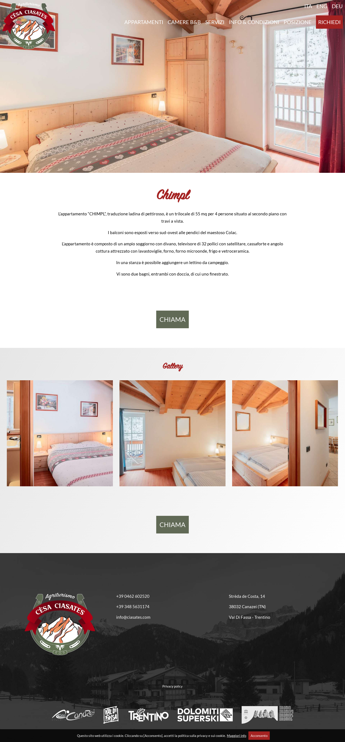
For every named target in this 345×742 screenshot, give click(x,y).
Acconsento (259, 736)
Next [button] (336, 88)
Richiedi (329, 22)
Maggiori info (236, 736)
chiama (172, 319)
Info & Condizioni (254, 22)
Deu (337, 6)
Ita (308, 6)
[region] (172, 86)
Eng (321, 6)
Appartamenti (143, 22)
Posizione (298, 22)
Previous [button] (8, 88)
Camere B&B (184, 22)
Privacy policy (172, 686)
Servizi (214, 22)
